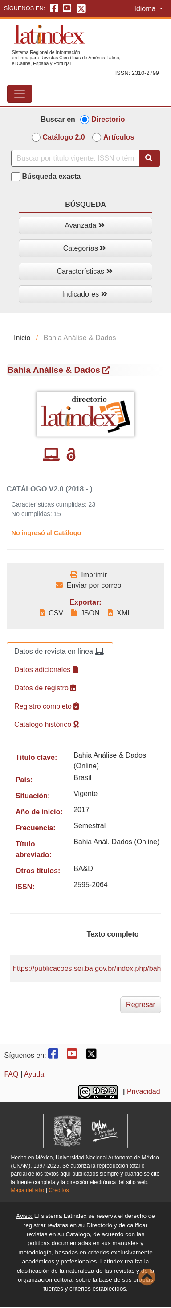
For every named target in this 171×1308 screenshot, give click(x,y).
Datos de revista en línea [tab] (59, 651)
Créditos (59, 1190)
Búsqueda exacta (51, 176)
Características (84, 271)
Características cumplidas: (49, 504)
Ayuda (34, 1074)
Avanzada (84, 225)
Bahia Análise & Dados (59, 370)
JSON (85, 613)
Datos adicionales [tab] (46, 669)
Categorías (84, 248)
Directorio (108, 119)
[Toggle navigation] (19, 94)
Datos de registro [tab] (45, 688)
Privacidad (143, 1091)
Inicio (22, 338)
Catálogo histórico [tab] (46, 724)
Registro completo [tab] (46, 706)
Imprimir (88, 574)
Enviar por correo (88, 585)
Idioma (145, 8)
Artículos (118, 137)
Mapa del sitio (27, 1190)
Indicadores (84, 294)
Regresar (140, 1004)
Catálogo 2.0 (64, 137)
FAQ (11, 1074)
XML (119, 613)
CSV (51, 613)
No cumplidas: (32, 513)
